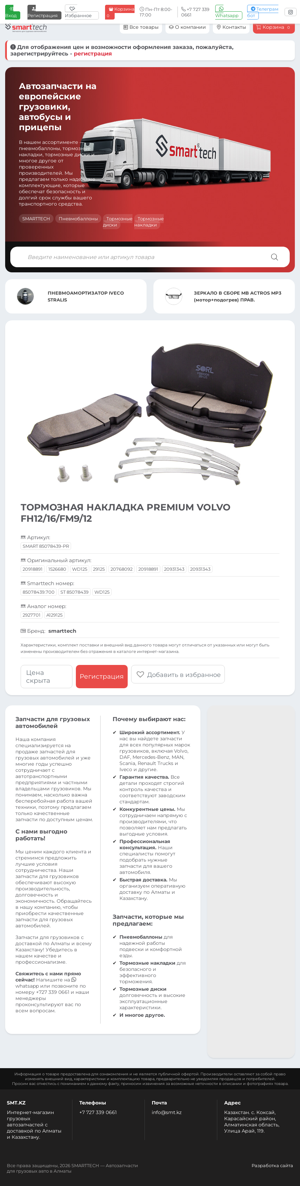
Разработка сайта (272, 1165)
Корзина (120, 12)
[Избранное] (82, 12)
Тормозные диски (117, 221)
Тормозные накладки (149, 221)
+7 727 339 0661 (98, 1112)
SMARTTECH (36, 218)
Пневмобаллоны (78, 218)
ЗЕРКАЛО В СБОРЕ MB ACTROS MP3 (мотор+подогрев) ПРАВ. (237, 296)
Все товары (141, 27)
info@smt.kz (167, 1112)
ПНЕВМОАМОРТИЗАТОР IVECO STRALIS (86, 296)
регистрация (93, 53)
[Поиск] (274, 257)
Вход (10, 12)
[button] (178, 674)
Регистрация (42, 12)
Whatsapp (227, 12)
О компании (187, 27)
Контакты (231, 27)
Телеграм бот (262, 12)
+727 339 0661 (52, 992)
